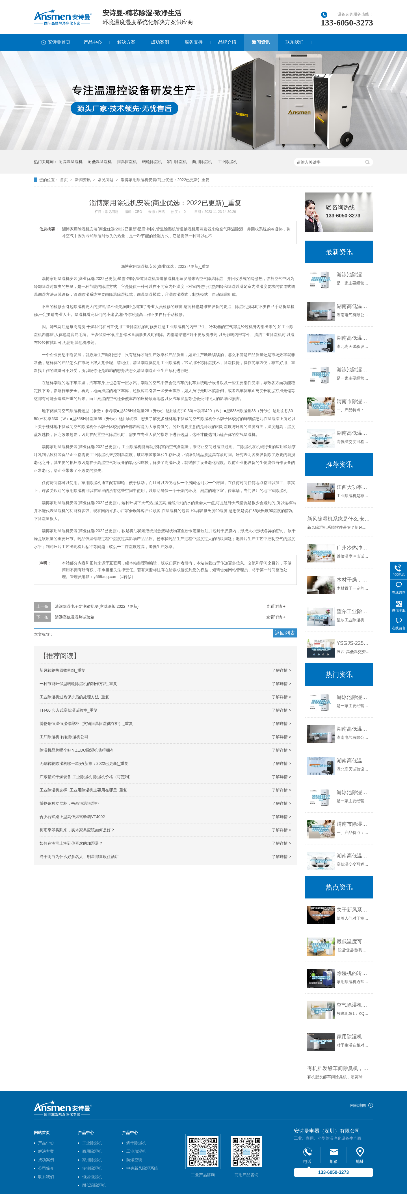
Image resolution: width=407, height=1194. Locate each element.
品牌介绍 (227, 42)
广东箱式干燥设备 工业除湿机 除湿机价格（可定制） (86, 776)
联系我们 (294, 42)
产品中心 (93, 42)
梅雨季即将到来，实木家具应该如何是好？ (77, 830)
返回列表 (285, 633)
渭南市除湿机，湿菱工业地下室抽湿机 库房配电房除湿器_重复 (353, 401)
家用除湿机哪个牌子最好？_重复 (353, 1036)
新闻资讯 (261, 42)
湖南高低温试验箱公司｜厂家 (353, 306)
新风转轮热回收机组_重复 (62, 670)
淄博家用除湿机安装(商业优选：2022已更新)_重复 (165, 179)
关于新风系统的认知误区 (353, 910)
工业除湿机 (227, 161)
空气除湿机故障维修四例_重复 (353, 1005)
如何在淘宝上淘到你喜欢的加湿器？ (71, 843)
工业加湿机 (136, 1151)
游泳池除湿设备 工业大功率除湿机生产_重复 (353, 274)
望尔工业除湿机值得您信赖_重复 (353, 611)
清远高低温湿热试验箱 (74, 617)
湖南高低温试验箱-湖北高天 (353, 338)
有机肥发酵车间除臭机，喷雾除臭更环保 (338, 1068)
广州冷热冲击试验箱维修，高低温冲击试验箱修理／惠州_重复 (353, 548)
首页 (64, 179)
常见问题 (106, 179)
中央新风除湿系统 (142, 1168)
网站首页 (42, 1132)
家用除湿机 (177, 161)
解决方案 (126, 42)
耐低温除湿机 (100, 161)
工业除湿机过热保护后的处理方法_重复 (74, 697)
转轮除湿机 (152, 161)
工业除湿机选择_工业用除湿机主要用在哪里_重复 (83, 790)
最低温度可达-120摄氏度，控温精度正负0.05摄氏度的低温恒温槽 (353, 941)
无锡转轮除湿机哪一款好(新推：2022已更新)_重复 (84, 763)
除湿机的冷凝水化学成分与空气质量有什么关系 (353, 973)
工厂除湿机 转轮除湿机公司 (64, 737)
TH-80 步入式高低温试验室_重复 (69, 710)
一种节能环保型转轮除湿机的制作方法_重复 (78, 683)
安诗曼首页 (59, 42)
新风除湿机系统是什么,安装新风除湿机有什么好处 (338, 519)
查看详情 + (275, 606)
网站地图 (358, 1105)
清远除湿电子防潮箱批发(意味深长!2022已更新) (96, 606)
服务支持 (194, 42)
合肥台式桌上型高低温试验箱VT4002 (72, 816)
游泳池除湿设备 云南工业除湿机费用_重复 (353, 370)
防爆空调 (134, 1159)
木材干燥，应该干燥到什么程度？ (353, 580)
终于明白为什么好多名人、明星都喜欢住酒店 (79, 856)
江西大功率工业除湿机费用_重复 (353, 487)
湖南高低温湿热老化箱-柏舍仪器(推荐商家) (353, 433)
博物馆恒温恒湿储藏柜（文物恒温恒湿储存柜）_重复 (86, 723)
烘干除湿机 (136, 1142)
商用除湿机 (202, 161)
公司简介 (46, 1168)
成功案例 (160, 42)
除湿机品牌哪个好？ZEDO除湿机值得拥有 (77, 750)
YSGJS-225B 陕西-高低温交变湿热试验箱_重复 (353, 643)
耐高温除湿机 (71, 161)
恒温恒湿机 (127, 161)
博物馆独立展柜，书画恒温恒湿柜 (69, 803)
